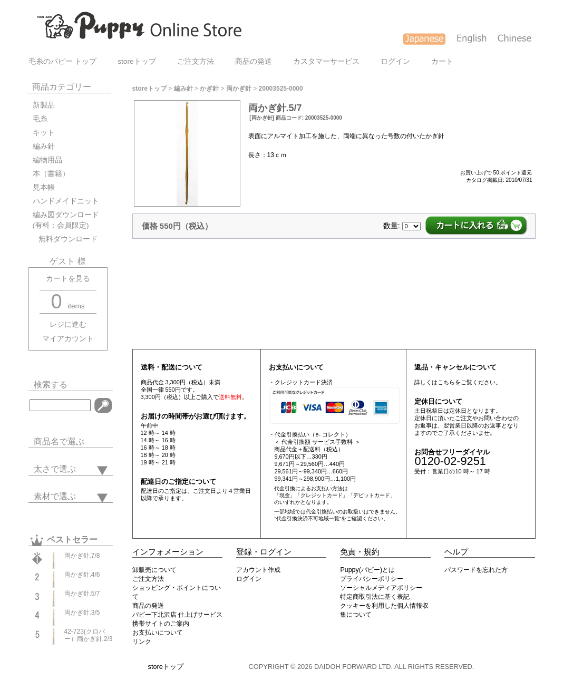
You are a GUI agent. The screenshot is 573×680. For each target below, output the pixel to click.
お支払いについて (157, 632)
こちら (446, 382)
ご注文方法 (195, 61)
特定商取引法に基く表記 (375, 596)
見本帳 (44, 187)
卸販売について (154, 570)
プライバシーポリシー (371, 578)
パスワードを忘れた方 (476, 570)
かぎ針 (209, 88)
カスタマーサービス (326, 61)
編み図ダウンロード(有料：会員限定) (66, 220)
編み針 (44, 146)
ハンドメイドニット (66, 201)
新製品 (44, 105)
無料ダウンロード (65, 239)
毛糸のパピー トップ (62, 61)
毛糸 (40, 119)
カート (442, 61)
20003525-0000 (281, 88)
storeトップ (137, 61)
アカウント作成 (258, 570)
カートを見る (68, 279)
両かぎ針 (238, 88)
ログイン (395, 61)
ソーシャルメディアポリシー (381, 587)
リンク (141, 641)
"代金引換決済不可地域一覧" (307, 518)
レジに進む (68, 324)
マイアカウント (68, 339)
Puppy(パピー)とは (367, 570)
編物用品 (47, 160)
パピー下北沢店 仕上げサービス (177, 614)
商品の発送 (253, 61)
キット (44, 133)
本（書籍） (51, 174)
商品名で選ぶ (59, 441)
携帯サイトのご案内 (160, 623)
